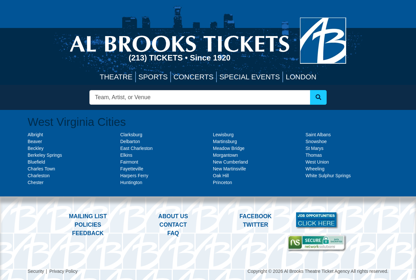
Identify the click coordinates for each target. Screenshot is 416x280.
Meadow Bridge (228, 148)
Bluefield (36, 162)
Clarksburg (131, 134)
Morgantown (225, 155)
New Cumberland (230, 162)
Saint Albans (318, 134)
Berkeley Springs (45, 155)
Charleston (39, 175)
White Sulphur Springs (328, 175)
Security (36, 271)
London (301, 77)
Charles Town (41, 168)
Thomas (314, 155)
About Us (173, 216)
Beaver (35, 141)
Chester (36, 182)
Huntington (131, 182)
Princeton (222, 182)
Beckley (36, 148)
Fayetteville (131, 168)
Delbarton (130, 141)
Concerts (194, 77)
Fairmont (129, 162)
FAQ (173, 233)
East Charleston (136, 148)
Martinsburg (225, 141)
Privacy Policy (63, 271)
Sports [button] (153, 77)
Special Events (249, 77)
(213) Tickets (157, 57)
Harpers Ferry (134, 175)
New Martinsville (229, 168)
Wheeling (315, 168)
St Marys (314, 148)
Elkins (126, 155)
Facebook (256, 216)
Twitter (255, 224)
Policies (87, 224)
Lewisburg (223, 134)
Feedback (88, 233)
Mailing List (88, 216)
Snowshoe (316, 141)
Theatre (116, 77)
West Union (317, 162)
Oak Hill (221, 175)
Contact (173, 224)
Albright (35, 134)
